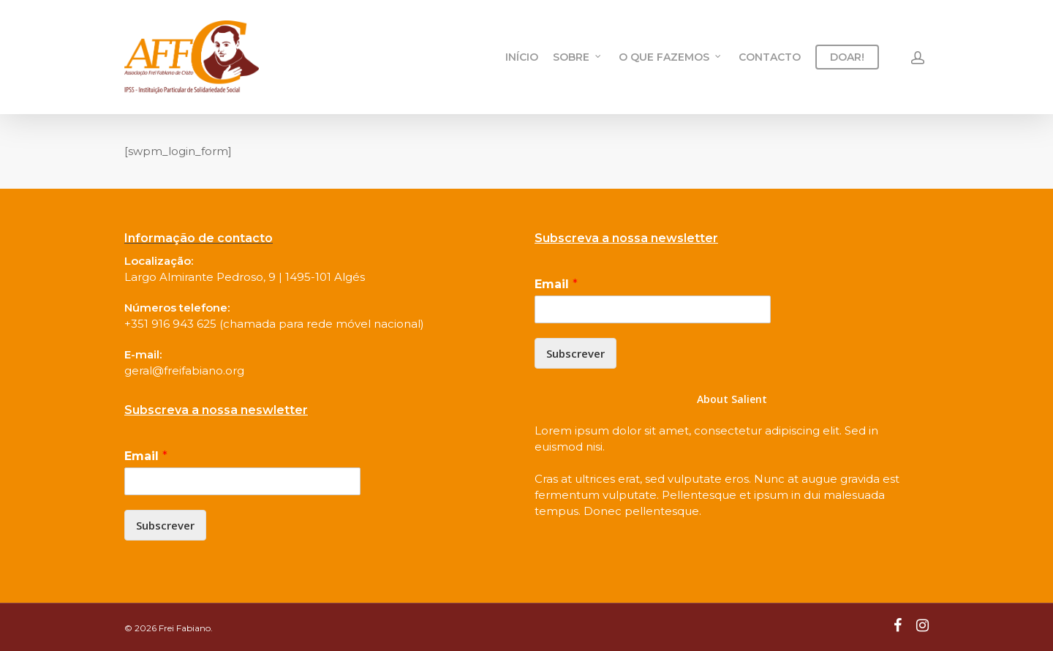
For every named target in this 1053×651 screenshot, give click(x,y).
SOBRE (578, 57)
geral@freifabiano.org (184, 370)
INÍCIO (521, 57)
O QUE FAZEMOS (670, 57)
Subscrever (165, 525)
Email (145, 456)
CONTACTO (770, 57)
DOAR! (847, 57)
